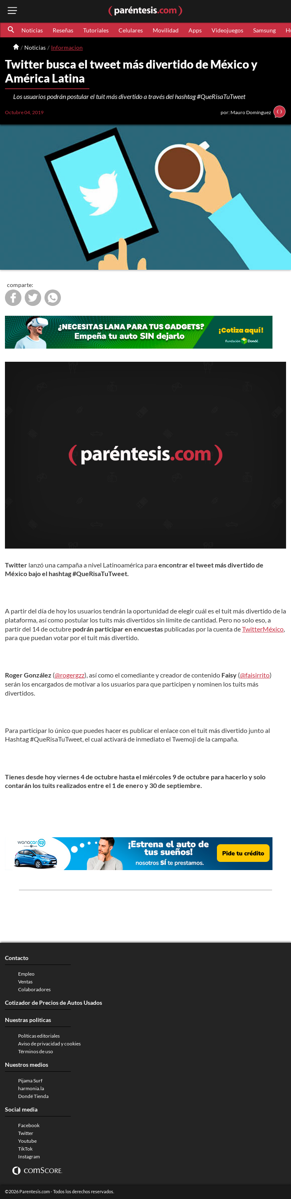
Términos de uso (35, 1051)
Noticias (32, 30)
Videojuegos (227, 30)
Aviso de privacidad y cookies (49, 1044)
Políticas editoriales (39, 1036)
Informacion (67, 47)
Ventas (25, 981)
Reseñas (63, 30)
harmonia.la (31, 1088)
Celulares (131, 30)
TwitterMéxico (263, 629)
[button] (11, 30)
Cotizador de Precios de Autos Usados (53, 1002)
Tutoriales (96, 30)
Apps (195, 30)
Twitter (25, 1133)
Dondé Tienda (33, 1096)
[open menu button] (12, 11)
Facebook (29, 1125)
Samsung (264, 30)
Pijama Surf (30, 1080)
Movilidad (166, 30)
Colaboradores (34, 989)
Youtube (27, 1141)
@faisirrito (255, 675)
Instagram (29, 1156)
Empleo (26, 974)
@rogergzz (69, 675)
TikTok (25, 1149)
